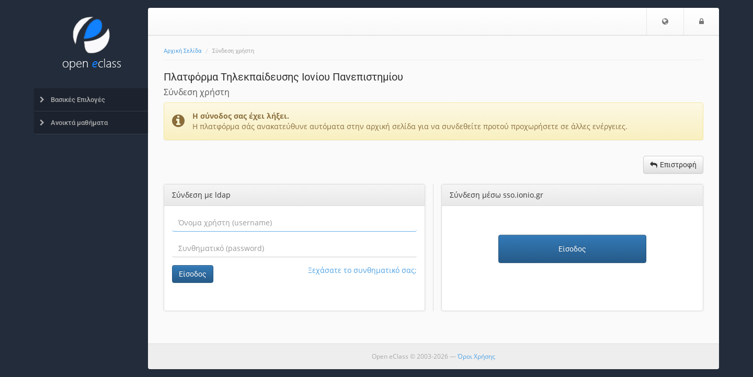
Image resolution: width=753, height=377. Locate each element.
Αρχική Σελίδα (182, 51)
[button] (665, 21)
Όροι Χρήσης (476, 356)
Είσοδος (193, 274)
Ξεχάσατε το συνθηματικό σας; (362, 270)
